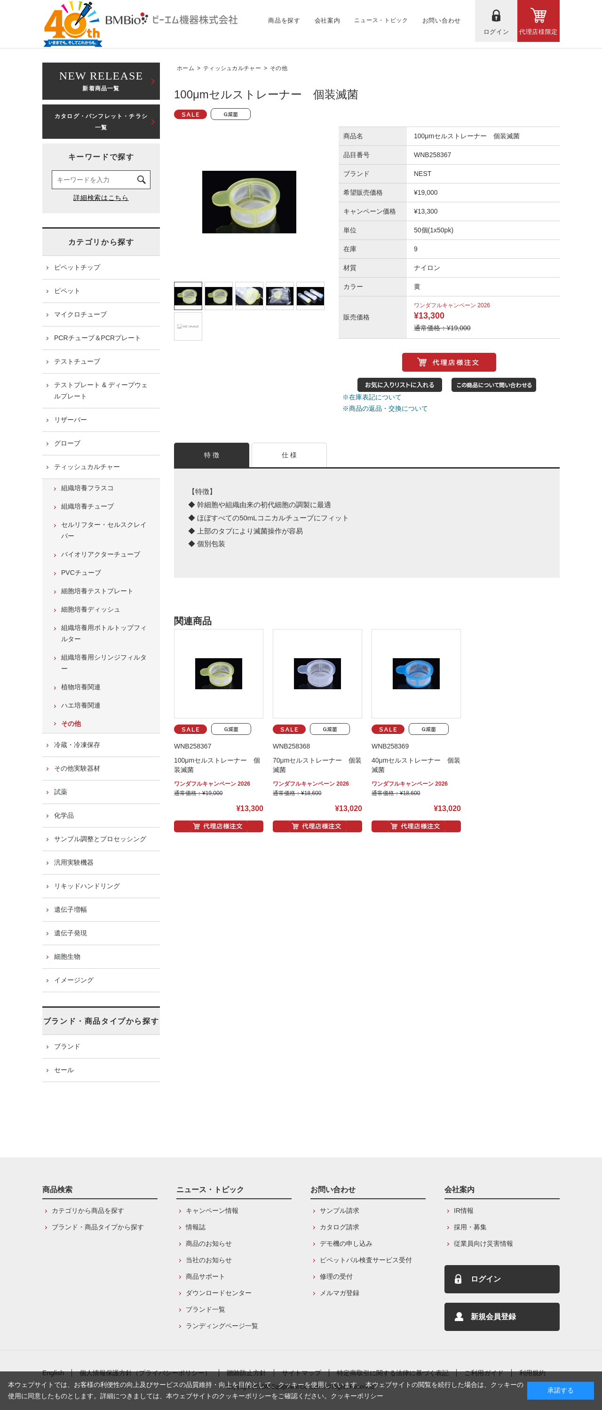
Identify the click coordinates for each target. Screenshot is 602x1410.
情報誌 (196, 1227)
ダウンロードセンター (219, 1293)
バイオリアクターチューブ (100, 554)
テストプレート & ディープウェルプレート (101, 390)
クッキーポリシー (357, 1396)
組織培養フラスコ (87, 488)
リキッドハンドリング (87, 886)
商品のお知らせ (209, 1243)
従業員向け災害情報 (483, 1243)
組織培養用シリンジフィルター (104, 662)
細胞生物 (67, 956)
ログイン (486, 1279)
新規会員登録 (493, 1317)
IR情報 (464, 1210)
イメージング (74, 980)
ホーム (185, 68)
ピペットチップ (77, 267)
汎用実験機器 (74, 862)
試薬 (60, 792)
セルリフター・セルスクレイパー (104, 530)
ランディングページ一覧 (222, 1326)
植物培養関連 (81, 687)
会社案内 (459, 1190)
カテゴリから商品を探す (88, 1210)
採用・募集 (470, 1227)
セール (64, 1070)
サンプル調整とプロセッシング (100, 839)
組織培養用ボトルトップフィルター (104, 633)
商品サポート (205, 1276)
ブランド (67, 1046)
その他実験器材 (77, 768)
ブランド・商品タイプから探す (101, 1021)
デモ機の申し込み (346, 1243)
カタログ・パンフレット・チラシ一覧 (101, 122)
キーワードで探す (101, 157)
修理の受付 (336, 1276)
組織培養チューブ (87, 506)
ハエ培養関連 (81, 705)
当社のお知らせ (209, 1260)
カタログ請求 (339, 1227)
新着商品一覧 (101, 80)
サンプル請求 (339, 1210)
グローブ (67, 443)
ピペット (67, 291)
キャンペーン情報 (212, 1210)
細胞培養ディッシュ (90, 609)
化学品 (64, 815)
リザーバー (70, 419)
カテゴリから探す (101, 242)
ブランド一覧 (205, 1309)
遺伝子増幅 (70, 909)
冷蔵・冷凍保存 (77, 745)
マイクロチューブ (80, 314)
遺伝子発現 (70, 933)
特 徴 (212, 455)
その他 (278, 68)
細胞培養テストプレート (97, 591)
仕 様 (289, 455)
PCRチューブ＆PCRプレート (97, 338)
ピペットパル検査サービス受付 (366, 1260)
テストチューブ (77, 361)
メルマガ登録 (339, 1293)
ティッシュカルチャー (232, 68)
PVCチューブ (81, 572)
